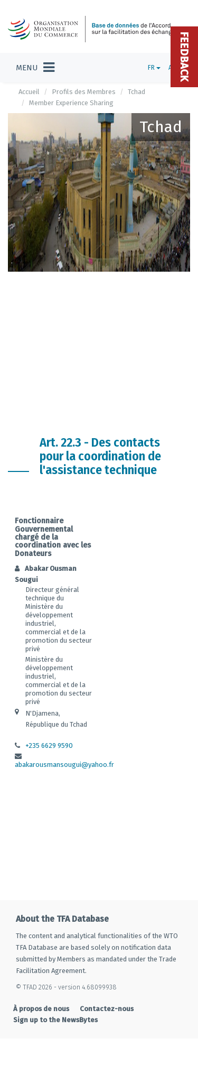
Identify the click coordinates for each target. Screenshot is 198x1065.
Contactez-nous (107, 1009)
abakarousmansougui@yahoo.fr (64, 764)
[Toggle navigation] (35, 67)
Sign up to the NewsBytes (55, 1020)
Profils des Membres (84, 92)
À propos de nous (41, 1009)
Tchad (136, 92)
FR (154, 67)
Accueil (29, 92)
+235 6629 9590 (49, 745)
